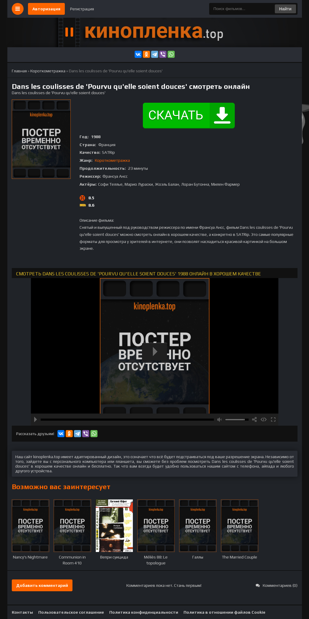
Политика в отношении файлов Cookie (224, 612)
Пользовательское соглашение (71, 612)
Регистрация (82, 8)
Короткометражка (112, 160)
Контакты (22, 612)
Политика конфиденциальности (143, 612)
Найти (285, 8)
